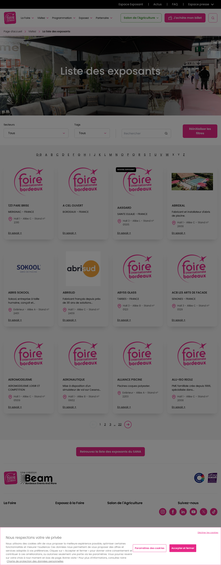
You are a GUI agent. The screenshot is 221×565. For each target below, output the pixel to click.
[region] (110, 546)
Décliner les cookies (208, 532)
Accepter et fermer (182, 548)
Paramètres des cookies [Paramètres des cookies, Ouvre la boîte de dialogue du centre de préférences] (149, 548)
